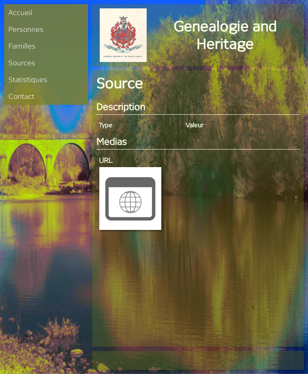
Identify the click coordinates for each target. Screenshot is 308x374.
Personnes (26, 29)
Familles (22, 46)
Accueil (20, 12)
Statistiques (27, 79)
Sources (21, 63)
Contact (21, 96)
